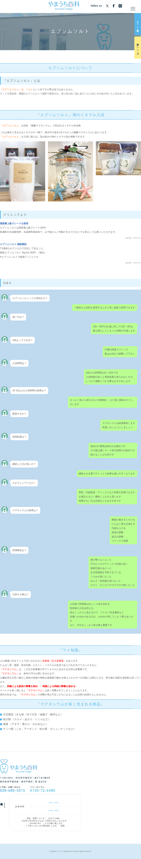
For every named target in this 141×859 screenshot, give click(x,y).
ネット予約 (138, 24)
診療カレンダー (138, 48)
